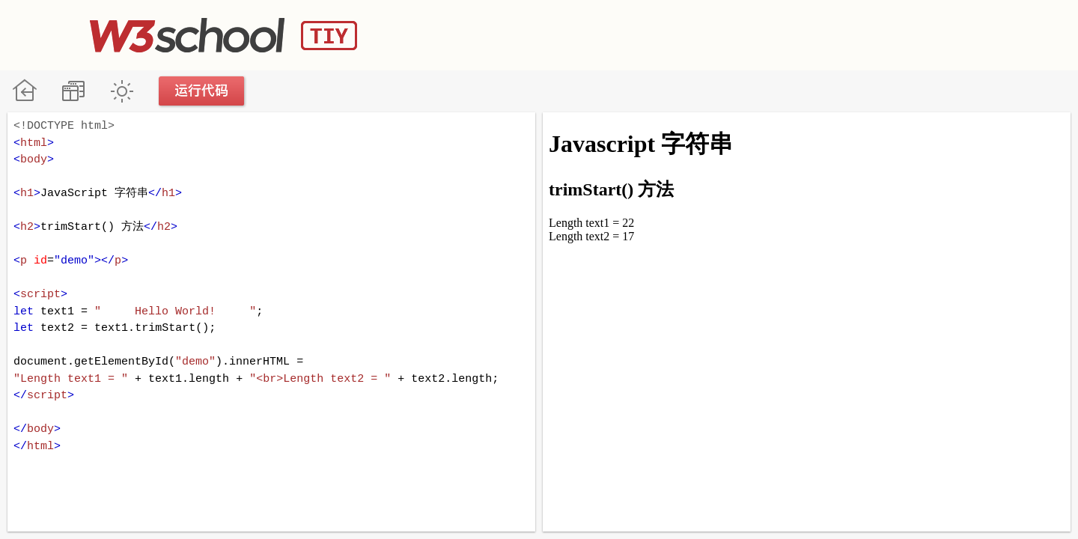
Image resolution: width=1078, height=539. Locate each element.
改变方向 (73, 91)
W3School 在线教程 (24, 91)
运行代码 (202, 91)
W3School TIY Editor (223, 35)
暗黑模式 (121, 91)
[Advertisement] (715, 33)
